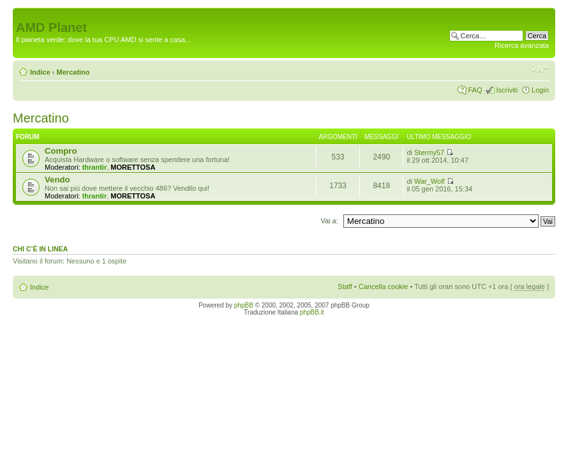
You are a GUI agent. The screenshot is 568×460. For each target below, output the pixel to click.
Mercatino (73, 72)
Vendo (57, 179)
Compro (61, 151)
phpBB (243, 305)
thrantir (94, 167)
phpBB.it (312, 312)
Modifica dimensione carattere (539, 69)
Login (540, 90)
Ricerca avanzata (522, 45)
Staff (345, 286)
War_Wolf (429, 181)
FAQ (475, 90)
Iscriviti (507, 90)
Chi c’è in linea (40, 249)
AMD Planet (51, 27)
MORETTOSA (132, 167)
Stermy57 (429, 152)
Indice (40, 72)
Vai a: (329, 221)
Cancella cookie (383, 286)
